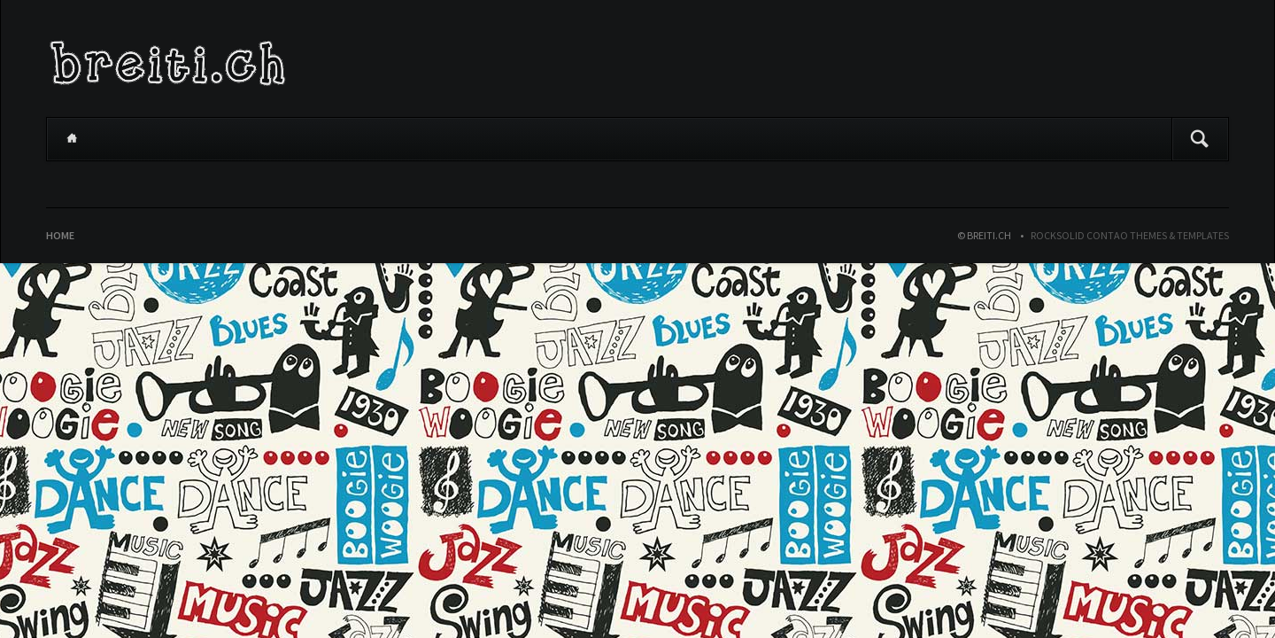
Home (72, 139)
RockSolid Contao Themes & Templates (1130, 235)
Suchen (1199, 139)
